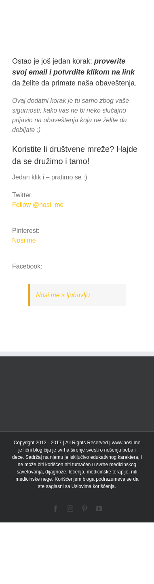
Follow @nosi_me (37, 204)
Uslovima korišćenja (93, 486)
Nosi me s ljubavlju (63, 295)
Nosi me (24, 240)
